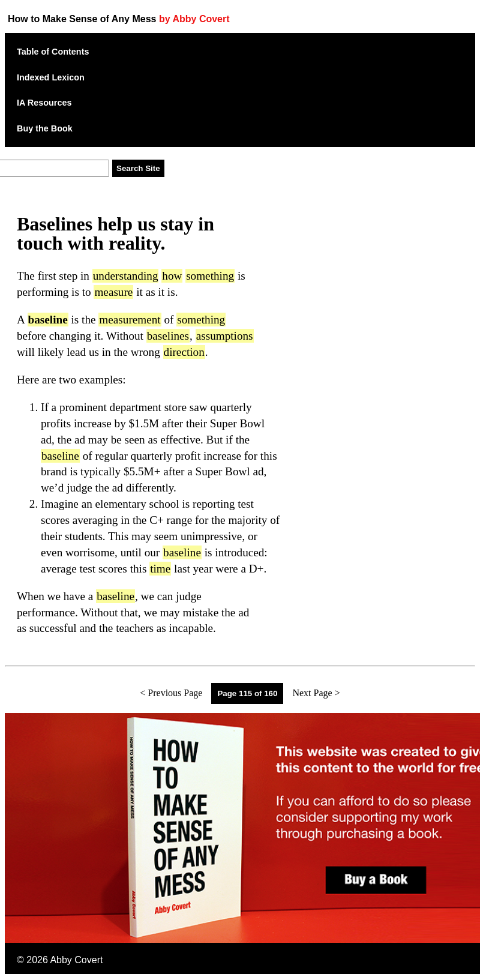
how (172, 275)
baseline (60, 455)
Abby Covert (76, 960)
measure (113, 292)
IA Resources (44, 102)
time (160, 568)
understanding (125, 275)
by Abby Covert (194, 19)
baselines (168, 335)
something (210, 275)
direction (184, 352)
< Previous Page (171, 693)
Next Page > (316, 693)
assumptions (224, 335)
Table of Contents (53, 51)
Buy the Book (45, 128)
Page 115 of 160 (247, 693)
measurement (129, 319)
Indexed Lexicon (51, 77)
